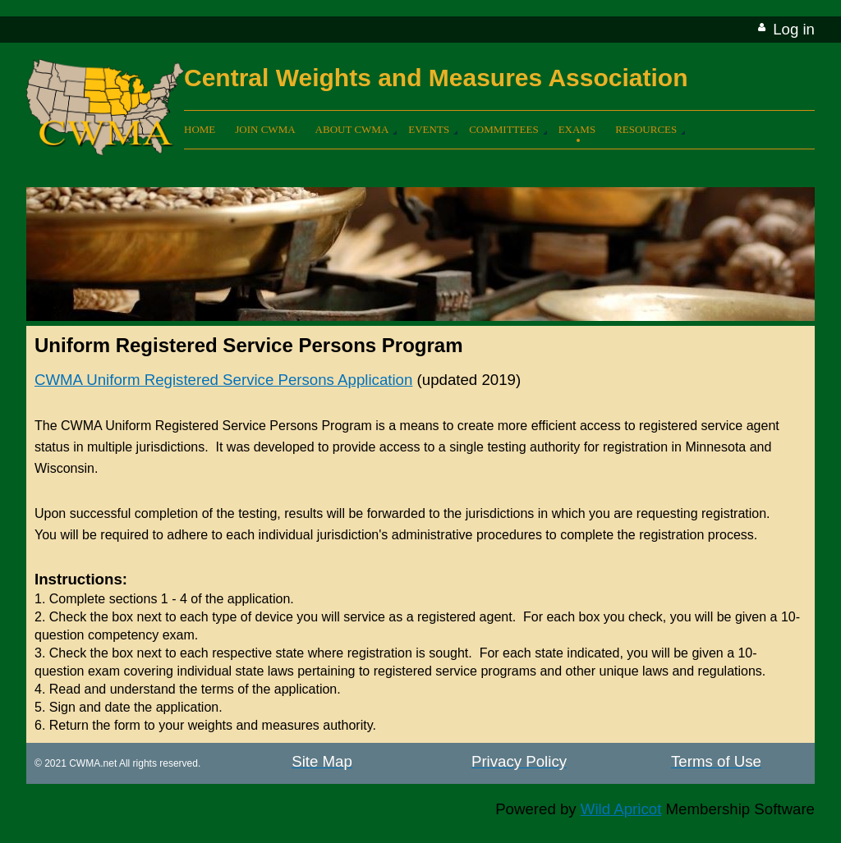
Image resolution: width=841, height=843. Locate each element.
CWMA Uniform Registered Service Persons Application (223, 379)
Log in (794, 29)
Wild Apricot (621, 809)
